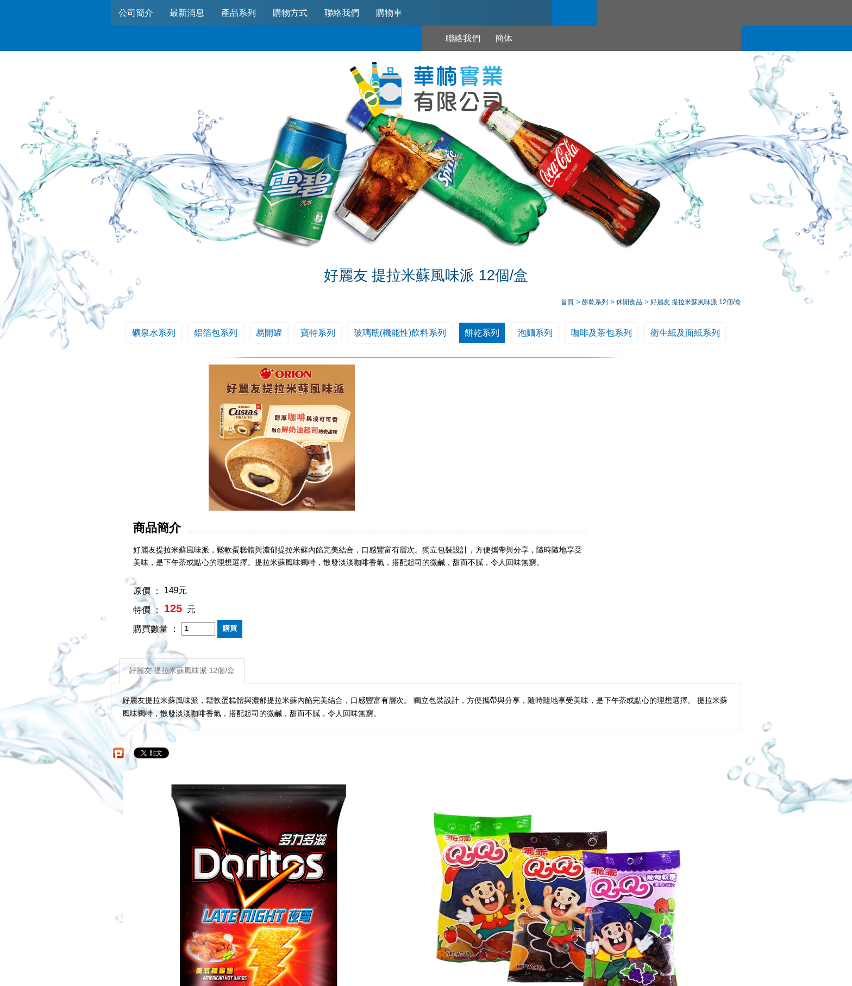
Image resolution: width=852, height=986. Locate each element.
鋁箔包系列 (215, 335)
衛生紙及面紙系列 (685, 335)
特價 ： (377, 477)
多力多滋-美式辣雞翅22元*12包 (189, 781)
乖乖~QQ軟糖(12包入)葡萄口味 (347, 781)
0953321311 (541, 925)
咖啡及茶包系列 (601, 335)
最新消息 (189, 12)
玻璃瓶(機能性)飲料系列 (400, 335)
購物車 (398, 12)
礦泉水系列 (154, 335)
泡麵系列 (535, 335)
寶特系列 (317, 335)
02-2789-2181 (395, 925)
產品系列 (242, 12)
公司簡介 (136, 12)
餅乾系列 (482, 335)
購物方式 (296, 12)
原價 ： (377, 458)
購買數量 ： (386, 496)
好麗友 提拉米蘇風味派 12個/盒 (183, 536)
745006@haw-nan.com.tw (431, 938)
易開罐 (269, 335)
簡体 (636, 12)
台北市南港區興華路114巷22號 (539, 938)
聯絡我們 (349, 12)
